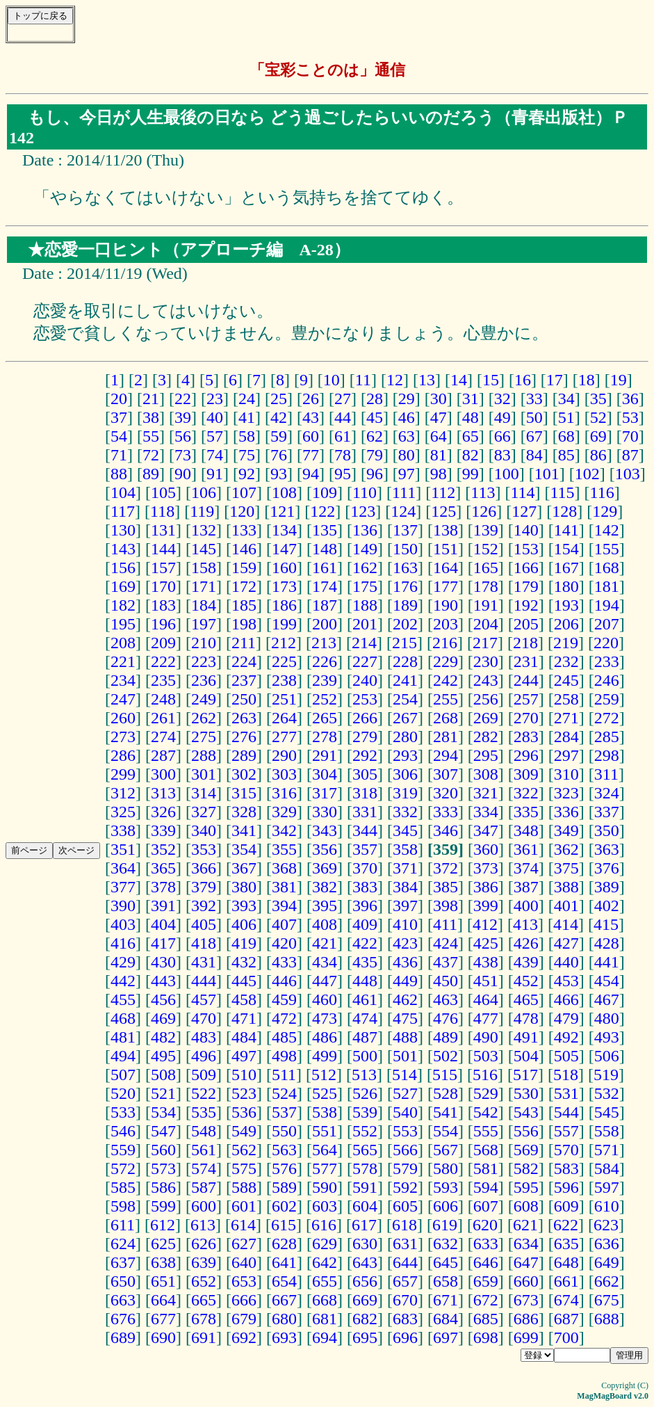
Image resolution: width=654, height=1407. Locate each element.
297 (566, 755)
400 (526, 906)
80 (406, 455)
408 (324, 924)
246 (606, 680)
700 (566, 1337)
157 (163, 567)
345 (405, 830)
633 (485, 1244)
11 (363, 380)
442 (123, 981)
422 (364, 943)
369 (324, 868)
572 (123, 1168)
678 (203, 1319)
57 (214, 436)
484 (243, 1037)
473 (324, 1018)
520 (123, 1093)
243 (485, 680)
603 (324, 1206)
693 (284, 1337)
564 (324, 1150)
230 (485, 661)
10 (331, 380)
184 (203, 605)
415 (606, 924)
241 (405, 680)
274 (163, 736)
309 (526, 774)
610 (606, 1206)
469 (163, 1018)
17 (554, 380)
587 (203, 1187)
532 (606, 1093)
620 (485, 1225)
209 (163, 643)
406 (243, 924)
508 (163, 1075)
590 (324, 1187)
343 (324, 830)
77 (310, 455)
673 (526, 1300)
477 (485, 1018)
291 (324, 755)
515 (444, 1075)
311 (606, 774)
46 (406, 417)
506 (606, 1056)
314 (203, 793)
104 (123, 492)
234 (123, 680)
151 (445, 549)
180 (566, 586)
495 (163, 1056)
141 (566, 530)
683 (405, 1319)
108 (284, 492)
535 (203, 1112)
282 (485, 736)
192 (526, 605)
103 (627, 474)
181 (606, 586)
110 (364, 492)
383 (364, 887)
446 (284, 981)
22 (182, 398)
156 (123, 567)
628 (284, 1244)
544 (566, 1112)
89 (150, 474)
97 (406, 474)
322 (526, 793)
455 (123, 999)
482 (163, 1037)
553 (405, 1131)
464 (485, 999)
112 (443, 492)
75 (246, 455)
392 (203, 906)
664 (163, 1300)
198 (243, 624)
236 (203, 680)
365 (163, 868)
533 (123, 1112)
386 (485, 887)
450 (445, 981)
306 (405, 774)
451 (485, 981)
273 (123, 736)
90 (182, 474)
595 (526, 1187)
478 (526, 1018)
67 (534, 436)
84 (534, 455)
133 (243, 530)
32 (502, 398)
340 (203, 830)
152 (485, 549)
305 (364, 774)
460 (324, 999)
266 (364, 718)
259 (606, 699)
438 (485, 962)
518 (565, 1075)
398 (445, 906)
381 (284, 887)
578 (364, 1168)
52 (598, 417)
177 (445, 586)
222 (163, 661)
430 (163, 962)
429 (123, 962)
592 (405, 1187)
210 (203, 643)
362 (566, 849)
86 (598, 455)
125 (443, 511)
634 (526, 1244)
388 (566, 887)
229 (445, 661)
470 (203, 1018)
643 (364, 1262)
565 (364, 1150)
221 (123, 661)
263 (243, 718)
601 (243, 1206)
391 (163, 906)
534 (163, 1112)
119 (202, 511)
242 (445, 680)
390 (123, 906)
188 (364, 605)
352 (163, 849)
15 (490, 380)
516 (485, 1075)
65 (470, 436)
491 (526, 1037)
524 (284, 1093)
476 (445, 1018)
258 (566, 699)
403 (123, 924)
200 (324, 624)
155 (606, 549)
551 (324, 1131)
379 (203, 887)
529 (485, 1093)
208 (123, 643)
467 (606, 999)
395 (324, 906)
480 (606, 1018)
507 (123, 1075)
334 (485, 812)
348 (526, 830)
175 (364, 586)
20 (119, 398)
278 (324, 736)
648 (566, 1262)
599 (163, 1206)
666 (243, 1300)
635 (566, 1244)
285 (606, 736)
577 (324, 1168)
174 (324, 586)
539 (364, 1112)
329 (284, 812)
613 (202, 1225)
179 (526, 586)
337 (606, 812)
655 (324, 1281)
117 (123, 511)
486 (324, 1037)
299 (123, 774)
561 (203, 1150)
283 (526, 736)
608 (526, 1206)
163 (405, 567)
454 (606, 981)
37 (119, 417)
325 (123, 812)
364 (123, 868)
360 (485, 849)
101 (546, 474)
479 (566, 1018)
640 (243, 1262)
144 (163, 549)
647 (526, 1262)
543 (526, 1112)
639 (203, 1262)
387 (526, 887)
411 (445, 924)
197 (203, 624)
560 (163, 1150)
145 (203, 549)
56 (182, 436)
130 (123, 530)
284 (566, 736)
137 (405, 530)
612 (162, 1225)
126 (483, 511)
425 (485, 943)
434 (324, 962)
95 (342, 474)
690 (163, 1337)
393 (243, 906)
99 (470, 474)
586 (163, 1187)
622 (565, 1225)
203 (445, 624)
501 (405, 1056)
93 (278, 474)
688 (606, 1319)
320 (445, 793)
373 (485, 868)
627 (243, 1244)
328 (243, 812)
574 (203, 1168)
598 (123, 1206)
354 (243, 849)
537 (284, 1112)
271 (566, 718)
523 (243, 1093)
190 (445, 605)
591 (364, 1187)
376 (606, 868)
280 (405, 736)
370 (364, 868)
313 (163, 793)
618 (404, 1225)
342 (284, 830)
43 (310, 417)
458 (243, 999)
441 (606, 962)
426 (526, 943)
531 (566, 1093)
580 (445, 1168)
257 (526, 699)
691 (203, 1337)
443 (163, 981)
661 (566, 1281)
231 (526, 661)
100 (506, 474)
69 (598, 436)
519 (606, 1075)
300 (163, 774)
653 (243, 1281)
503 (485, 1056)
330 (324, 812)
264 (284, 718)
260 (123, 718)
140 (526, 530)
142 (606, 530)
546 (123, 1131)
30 (438, 398)
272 (606, 718)
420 (284, 943)
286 (123, 755)
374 (526, 868)
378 (163, 887)
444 (203, 981)
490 (485, 1037)
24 (246, 398)
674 (566, 1300)
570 (566, 1150)
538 (324, 1112)
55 (150, 436)
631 (405, 1244)
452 (526, 981)
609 (566, 1206)
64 (438, 436)
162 (364, 567)
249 (203, 699)
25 (278, 398)
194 (606, 605)
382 (324, 887)
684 (445, 1319)
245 (566, 680)
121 (282, 511)
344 (364, 830)
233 (606, 661)
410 (405, 924)
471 (243, 1018)
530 (526, 1093)
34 (566, 398)
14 (458, 380)
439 (526, 962)
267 (405, 718)
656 (364, 1281)
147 (284, 549)
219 (565, 643)
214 (364, 643)
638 (163, 1262)
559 (123, 1150)
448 (364, 981)
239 (324, 680)
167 (566, 567)
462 (405, 999)
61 (342, 436)
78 (342, 455)
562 (243, 1150)
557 (566, 1131)
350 (606, 830)
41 (246, 417)
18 (586, 380)
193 (566, 605)
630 (364, 1244)
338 (123, 830)
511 (284, 1075)
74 (214, 455)
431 (203, 962)
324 (606, 793)
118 (162, 511)
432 (243, 962)
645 (445, 1262)
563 (284, 1150)
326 (163, 812)
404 (163, 924)
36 (630, 398)
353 (203, 849)
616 (323, 1225)
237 (243, 680)
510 (243, 1075)
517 (525, 1075)
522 (203, 1093)
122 (322, 511)
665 (203, 1300)
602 (284, 1206)
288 (203, 755)
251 (284, 699)
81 (438, 455)
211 (243, 643)
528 (445, 1093)
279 (364, 736)
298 (606, 755)
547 (163, 1131)
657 (405, 1281)
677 (163, 1319)
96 (374, 474)
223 (203, 661)
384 (405, 887)
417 (163, 943)
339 (163, 830)
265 (324, 718)
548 (203, 1131)
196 (163, 624)
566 (405, 1150)
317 (324, 793)
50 (534, 417)
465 (526, 999)
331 (364, 812)
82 (470, 455)
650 (123, 1281)
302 (243, 774)
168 (606, 567)
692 (243, 1337)
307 (445, 774)
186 (284, 605)
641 (284, 1262)
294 (445, 755)
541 (445, 1112)
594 (485, 1187)
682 (364, 1319)
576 (284, 1168)
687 (566, 1319)
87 (630, 455)
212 (283, 643)
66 (502, 436)
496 (203, 1056)
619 (444, 1225)
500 (364, 1056)
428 (606, 943)
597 (606, 1187)
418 (203, 943)
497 (243, 1056)
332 (405, 812)
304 (324, 774)
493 (606, 1037)
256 (485, 699)
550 (284, 1131)
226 (324, 661)
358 (405, 849)
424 (445, 943)
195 (123, 624)
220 (606, 643)
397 (405, 906)
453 (566, 981)
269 (485, 718)
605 (405, 1206)
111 (404, 492)
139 (485, 530)
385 (445, 887)
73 (182, 455)
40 (214, 417)
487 (364, 1037)
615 (283, 1225)
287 (163, 755)
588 (243, 1187)
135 (324, 530)
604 (364, 1206)
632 (445, 1244)
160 (284, 567)
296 (526, 755)
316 (284, 793)
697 (445, 1337)
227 (364, 661)
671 (445, 1300)
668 (324, 1300)
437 (445, 962)
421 (324, 943)
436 (405, 962)
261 (163, 718)
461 (364, 999)
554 (445, 1131)
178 (485, 586)
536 (243, 1112)
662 (606, 1281)
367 (243, 868)
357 (364, 849)
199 (284, 624)
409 (364, 924)
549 (243, 1131)
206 (566, 624)
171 (203, 586)
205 (526, 624)
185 (243, 605)
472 (284, 1018)
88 (119, 474)
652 (203, 1281)
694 (324, 1337)
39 (182, 417)
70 (630, 436)
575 (243, 1168)
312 (123, 793)
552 (364, 1131)
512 (323, 1075)
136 (364, 530)
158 (203, 567)
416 (123, 943)
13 (426, 380)
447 (324, 981)
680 (284, 1319)
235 (163, 680)
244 (526, 680)
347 (485, 830)
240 (364, 680)
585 (123, 1187)
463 (445, 999)
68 (566, 436)
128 (564, 511)
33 (534, 398)
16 (522, 380)
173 (284, 586)
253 (364, 699)
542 (485, 1112)
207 (606, 624)
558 (606, 1131)
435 (364, 962)
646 (485, 1262)
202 (405, 624)
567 (445, 1150)
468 (123, 1018)
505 (566, 1056)
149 (364, 549)
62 (374, 436)
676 (123, 1319)
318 (364, 793)
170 (163, 586)
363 (606, 849)
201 (364, 624)
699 (526, 1337)
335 (526, 812)
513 (364, 1075)
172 (243, 586)
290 (284, 755)
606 (445, 1206)
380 (243, 887)
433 (284, 962)
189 (405, 605)
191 (485, 605)
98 (438, 474)
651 (163, 1281)
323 (566, 793)
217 (485, 643)
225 (284, 661)
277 (284, 736)
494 (123, 1056)
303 (284, 774)
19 (618, 380)
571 (606, 1150)
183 (163, 605)
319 (405, 793)
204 (485, 624)
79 (374, 455)
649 (606, 1262)
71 (119, 455)
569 (526, 1150)
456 (163, 999)
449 (405, 981)
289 (243, 755)
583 (566, 1168)
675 (606, 1300)
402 (606, 906)
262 (203, 718)
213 (323, 643)
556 (526, 1131)
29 (406, 398)
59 (278, 436)
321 (485, 793)
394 (284, 906)
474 (364, 1018)
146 (243, 549)
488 (405, 1037)
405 (203, 924)
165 (485, 567)
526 (364, 1093)
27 (342, 398)
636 (606, 1244)
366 (203, 868)
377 (123, 887)
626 (203, 1244)
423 (405, 943)
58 (246, 436)
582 (526, 1168)
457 (203, 999)
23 (214, 398)
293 (405, 755)
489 (445, 1037)
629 (324, 1244)
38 (150, 417)
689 (123, 1337)
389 (606, 887)
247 (123, 699)
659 (485, 1281)
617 (364, 1225)
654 (284, 1281)
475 (405, 1018)
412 (485, 924)
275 (203, 736)
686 (526, 1319)
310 (566, 774)
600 (203, 1206)
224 (243, 661)
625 (163, 1244)
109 (324, 492)
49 (502, 417)
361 (526, 849)
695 (364, 1337)
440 (566, 962)
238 (284, 680)
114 (522, 492)
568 (485, 1150)
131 (163, 530)
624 (123, 1244)
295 (485, 755)
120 (241, 511)
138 (445, 530)
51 (566, 417)
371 (405, 868)
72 (150, 455)
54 (119, 436)
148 (324, 549)
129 (604, 511)
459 (284, 999)
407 (284, 924)
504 (526, 1056)
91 (214, 474)
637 (123, 1262)
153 (526, 549)
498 (284, 1056)
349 (566, 830)
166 (526, 567)
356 (324, 849)
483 (203, 1037)
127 (524, 511)
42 (278, 417)
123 (362, 511)
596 (566, 1187)
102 (587, 474)
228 (405, 661)
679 (243, 1319)
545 (606, 1112)
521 (163, 1093)
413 (525, 924)
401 (566, 906)
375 (566, 868)
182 (123, 605)
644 (405, 1262)
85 (566, 455)
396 (364, 906)
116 (602, 492)
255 (445, 699)
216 (444, 643)
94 (310, 474)
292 (364, 755)
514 (404, 1075)
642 (324, 1262)
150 (405, 549)
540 (405, 1112)
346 (445, 830)
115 (562, 492)
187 (324, 605)
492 (566, 1037)
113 (483, 492)
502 (445, 1056)
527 (405, 1093)
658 (445, 1281)
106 (203, 492)
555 (485, 1131)
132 (203, 530)
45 (374, 417)
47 (438, 417)
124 (403, 511)
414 (565, 924)
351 (123, 849)
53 (630, 417)
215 (404, 643)
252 (324, 699)
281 (445, 736)
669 (364, 1300)
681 (324, 1319)
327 (203, 812)
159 (243, 567)
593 (445, 1187)
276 (243, 736)
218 (525, 643)
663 (123, 1300)
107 (243, 492)
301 (203, 774)
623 (606, 1225)
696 (405, 1337)
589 (284, 1187)
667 (284, 1300)
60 (310, 436)
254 (405, 699)
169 (123, 586)
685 (485, 1319)
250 (243, 699)
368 (284, 868)
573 (163, 1168)
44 (342, 417)
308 (485, 774)
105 (163, 492)
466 (566, 999)
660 (526, 1281)
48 (470, 417)
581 (485, 1168)
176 (405, 586)
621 (525, 1225)
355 (284, 849)
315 (243, 793)
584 (606, 1168)
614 (243, 1225)
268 (445, 718)
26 (310, 398)
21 (150, 398)
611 (123, 1225)
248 (163, 699)
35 (598, 398)
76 (278, 455)
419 (243, 943)
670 (405, 1300)
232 (566, 661)
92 (246, 474)
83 (502, 455)
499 (324, 1056)
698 (485, 1337)
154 (566, 549)
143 (123, 549)
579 (405, 1168)
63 (406, 436)
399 (485, 906)
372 (445, 868)
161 (324, 567)
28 (374, 398)
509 (203, 1075)
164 (445, 567)
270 (526, 718)
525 (324, 1093)
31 (470, 398)
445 (243, 981)
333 (445, 812)
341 (243, 830)
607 (485, 1206)
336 (566, 812)
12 (394, 380)
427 (566, 943)
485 (284, 1037)
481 (123, 1037)
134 (284, 530)
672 (485, 1300)
